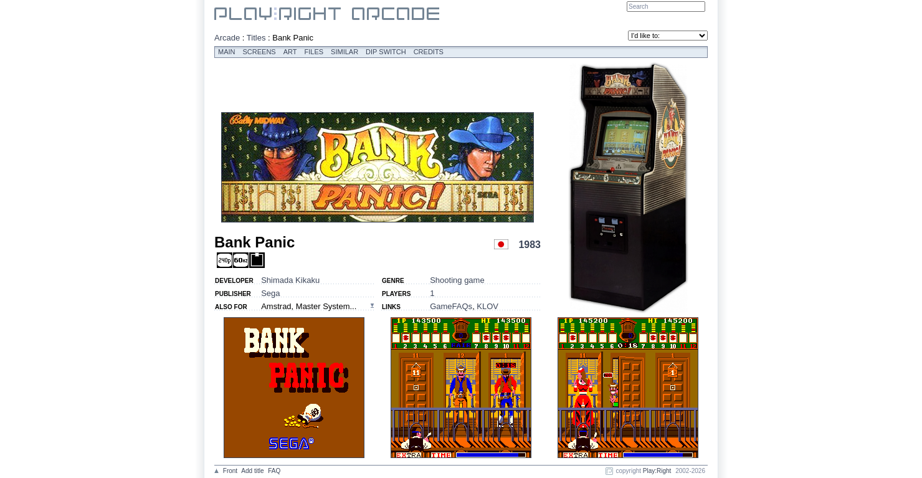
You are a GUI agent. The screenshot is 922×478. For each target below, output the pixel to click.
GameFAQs (451, 306)
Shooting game (457, 280)
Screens (259, 51)
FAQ (274, 470)
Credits (429, 51)
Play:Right (657, 470)
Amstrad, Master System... (308, 306)
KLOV (487, 306)
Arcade (227, 37)
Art (290, 51)
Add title (252, 470)
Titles (256, 37)
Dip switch (386, 51)
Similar (344, 51)
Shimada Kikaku (290, 280)
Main (226, 51)
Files (314, 51)
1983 (529, 244)
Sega (270, 293)
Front (230, 470)
